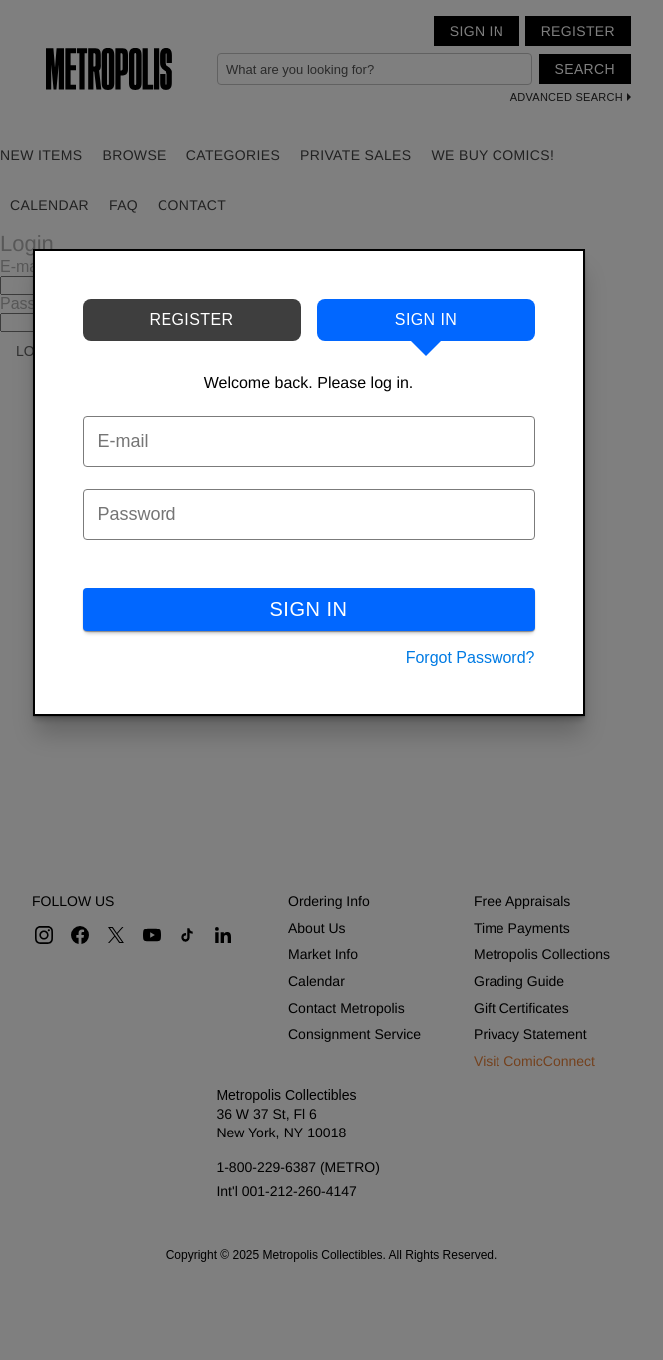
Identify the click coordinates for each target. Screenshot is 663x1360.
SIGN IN (309, 609)
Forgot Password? (470, 657)
